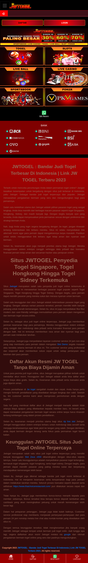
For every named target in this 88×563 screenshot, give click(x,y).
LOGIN (64, 23)
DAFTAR (22, 23)
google (67, 534)
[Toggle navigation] (5, 5)
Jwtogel (13, 286)
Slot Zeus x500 (33, 457)
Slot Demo (62, 344)
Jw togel (31, 389)
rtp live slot (69, 421)
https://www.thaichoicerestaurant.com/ (32, 486)
